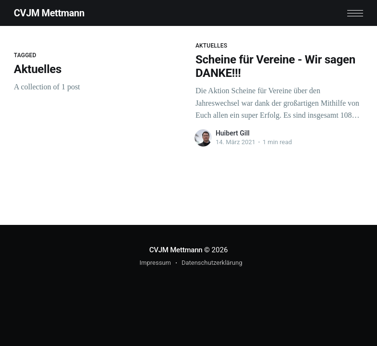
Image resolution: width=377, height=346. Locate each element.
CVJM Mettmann (49, 13)
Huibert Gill (233, 133)
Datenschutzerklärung (212, 262)
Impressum (155, 262)
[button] (355, 13)
